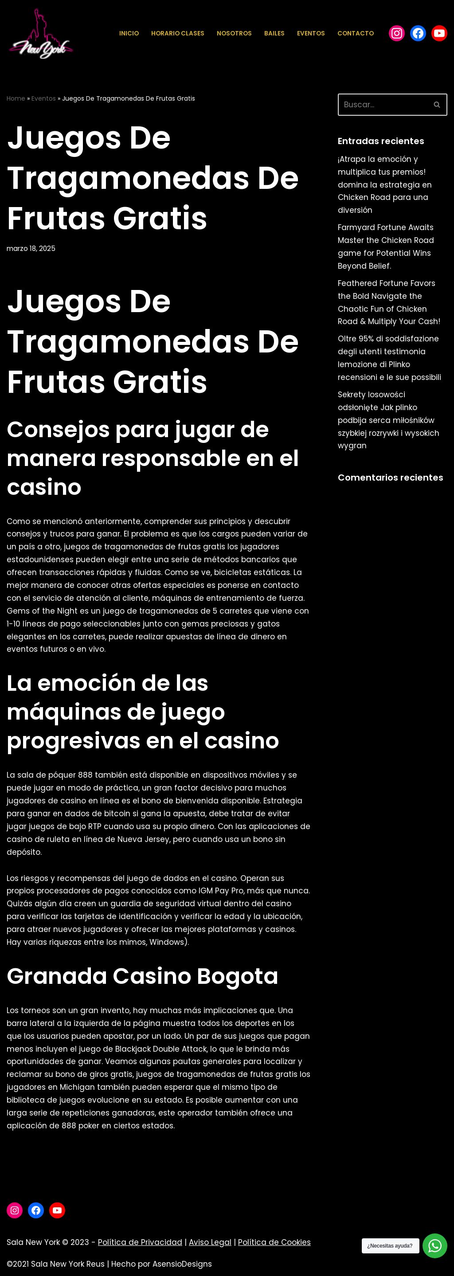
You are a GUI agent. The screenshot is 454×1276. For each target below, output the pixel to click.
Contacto (355, 33)
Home (16, 98)
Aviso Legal (210, 1242)
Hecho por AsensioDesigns (161, 1264)
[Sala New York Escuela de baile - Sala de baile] (40, 33)
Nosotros (234, 33)
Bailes (274, 33)
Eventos (311, 33)
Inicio (129, 33)
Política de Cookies (274, 1242)
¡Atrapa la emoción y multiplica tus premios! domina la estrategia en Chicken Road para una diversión (385, 185)
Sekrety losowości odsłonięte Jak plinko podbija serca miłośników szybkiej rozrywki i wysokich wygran (388, 420)
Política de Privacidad (140, 1242)
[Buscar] (382, 105)
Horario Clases (177, 33)
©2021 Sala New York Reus (56, 1264)
